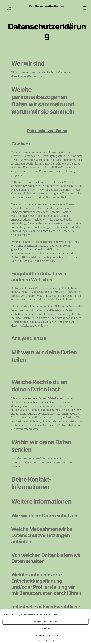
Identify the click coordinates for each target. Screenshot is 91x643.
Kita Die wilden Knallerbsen (47, 6)
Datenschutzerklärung (47, 130)
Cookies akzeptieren (45, 622)
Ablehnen (45, 628)
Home (52, 640)
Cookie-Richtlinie (43, 640)
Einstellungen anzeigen (45, 635)
